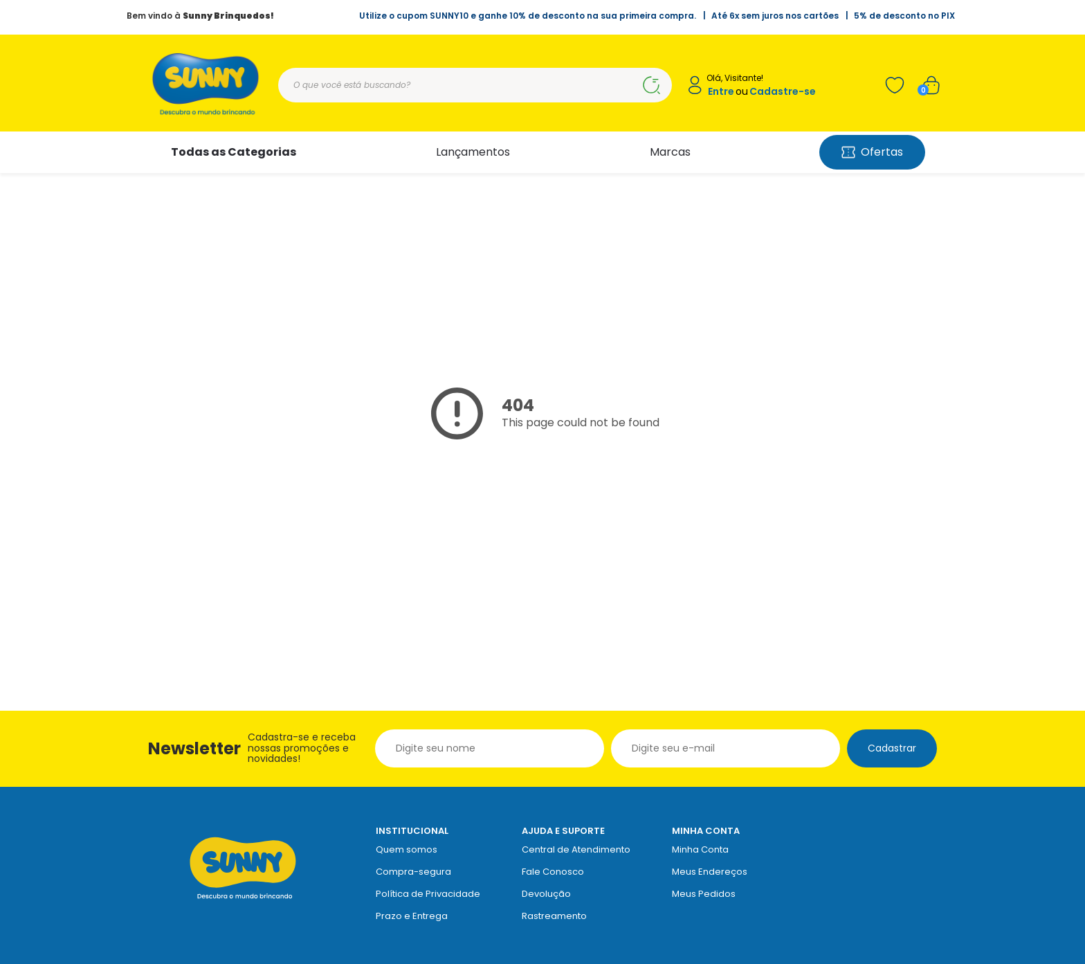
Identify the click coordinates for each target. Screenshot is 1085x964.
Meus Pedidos (704, 893)
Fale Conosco (553, 871)
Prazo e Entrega (412, 915)
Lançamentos (473, 152)
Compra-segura (413, 871)
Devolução (546, 893)
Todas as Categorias (233, 152)
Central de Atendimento (576, 849)
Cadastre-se (782, 91)
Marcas (670, 152)
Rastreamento (554, 915)
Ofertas (872, 152)
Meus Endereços (709, 871)
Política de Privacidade (428, 893)
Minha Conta (700, 849)
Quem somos (406, 849)
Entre (721, 91)
